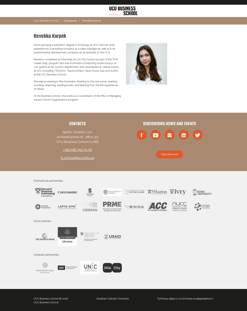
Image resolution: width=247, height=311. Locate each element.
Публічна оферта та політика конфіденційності (185, 298)
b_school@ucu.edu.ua (77, 158)
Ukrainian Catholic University (112, 298)
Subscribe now (169, 154)
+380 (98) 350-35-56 (77, 150)
